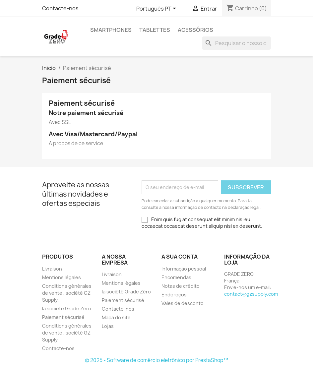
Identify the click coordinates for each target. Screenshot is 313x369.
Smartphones (111, 29)
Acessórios (195, 29)
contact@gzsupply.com (251, 294)
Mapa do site (116, 317)
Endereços (174, 294)
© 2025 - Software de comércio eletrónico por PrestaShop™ (156, 360)
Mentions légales (61, 277)
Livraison (52, 269)
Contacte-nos (60, 8)
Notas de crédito (180, 286)
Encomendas (176, 277)
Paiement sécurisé (63, 317)
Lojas (108, 326)
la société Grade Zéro (66, 308)
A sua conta (179, 256)
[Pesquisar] (236, 43)
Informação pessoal (183, 269)
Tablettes (154, 29)
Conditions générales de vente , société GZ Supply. (67, 293)
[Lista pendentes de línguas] (157, 9)
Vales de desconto (182, 303)
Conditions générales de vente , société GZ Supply (67, 333)
